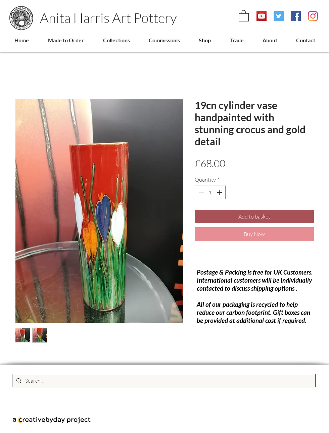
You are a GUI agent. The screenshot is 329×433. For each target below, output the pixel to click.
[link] (244, 15)
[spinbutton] (210, 192)
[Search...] (163, 380)
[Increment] (220, 192)
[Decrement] (200, 192)
